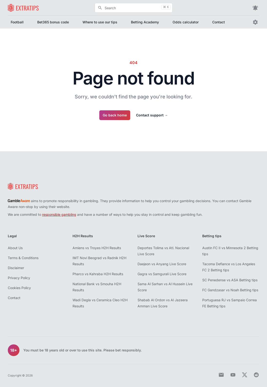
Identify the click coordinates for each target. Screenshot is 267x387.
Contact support (152, 115)
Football (17, 22)
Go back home (115, 115)
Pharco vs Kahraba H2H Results (98, 274)
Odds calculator (186, 22)
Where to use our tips (100, 22)
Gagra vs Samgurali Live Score (162, 274)
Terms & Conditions (23, 258)
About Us (15, 248)
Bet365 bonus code (53, 22)
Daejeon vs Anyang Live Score (162, 264)
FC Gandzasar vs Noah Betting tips (230, 290)
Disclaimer (16, 268)
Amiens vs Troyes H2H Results (97, 248)
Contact (218, 22)
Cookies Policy (19, 288)
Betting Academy (145, 22)
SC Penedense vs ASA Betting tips (230, 280)
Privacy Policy (19, 278)
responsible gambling (59, 214)
